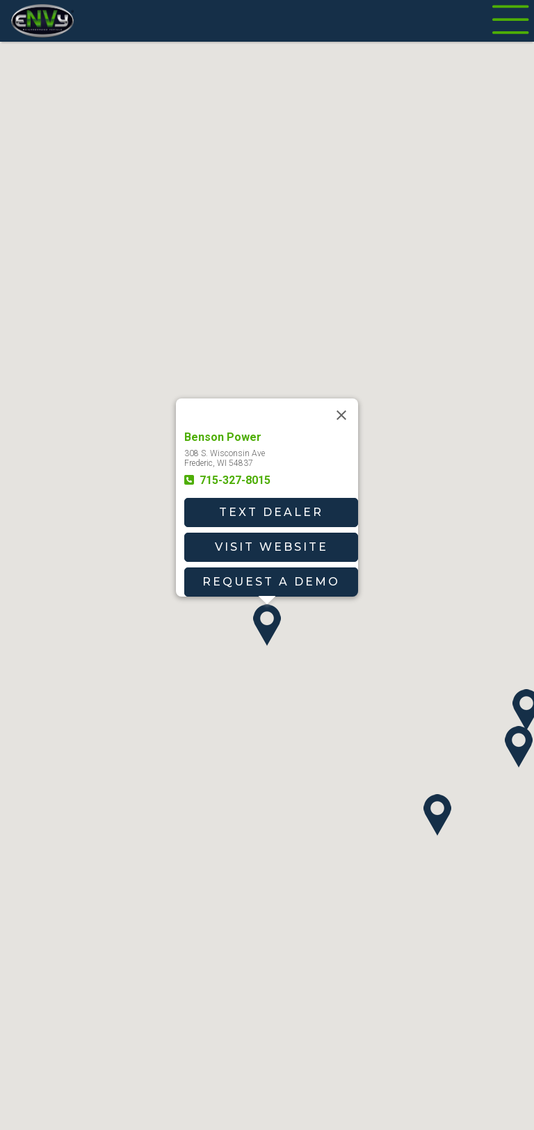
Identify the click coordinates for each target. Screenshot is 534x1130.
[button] (267, 625)
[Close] (341, 415)
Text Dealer (271, 512)
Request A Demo (271, 581)
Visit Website (271, 547)
